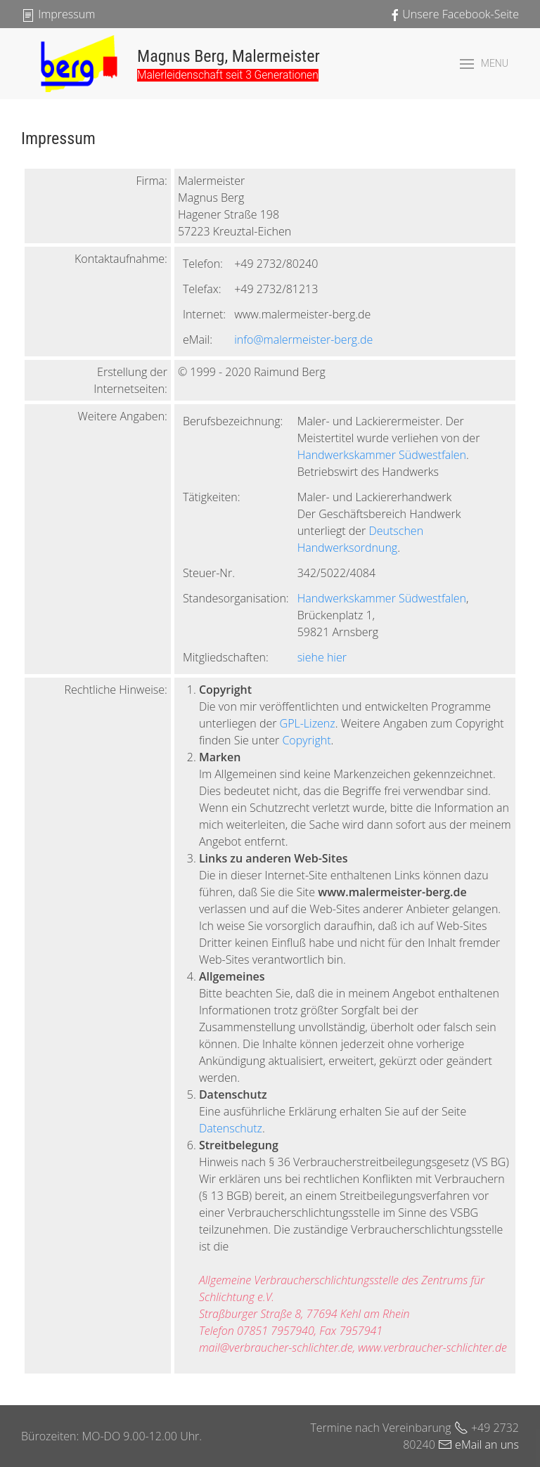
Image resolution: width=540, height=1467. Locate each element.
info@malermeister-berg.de (303, 339)
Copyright (306, 740)
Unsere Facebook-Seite (453, 14)
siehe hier (322, 657)
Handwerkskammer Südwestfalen (381, 455)
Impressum (58, 14)
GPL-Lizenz (307, 723)
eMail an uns (478, 1444)
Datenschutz (230, 1128)
